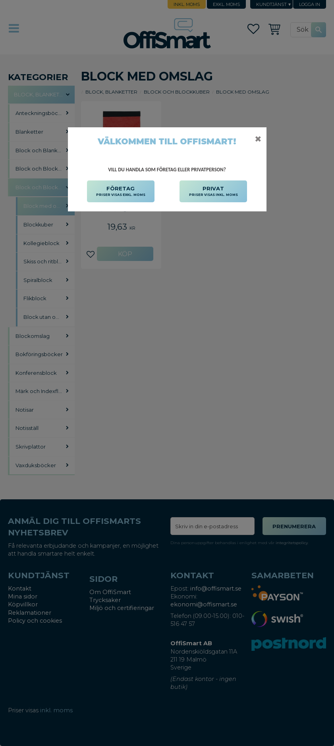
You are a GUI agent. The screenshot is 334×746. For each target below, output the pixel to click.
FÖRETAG (120, 191)
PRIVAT (213, 191)
